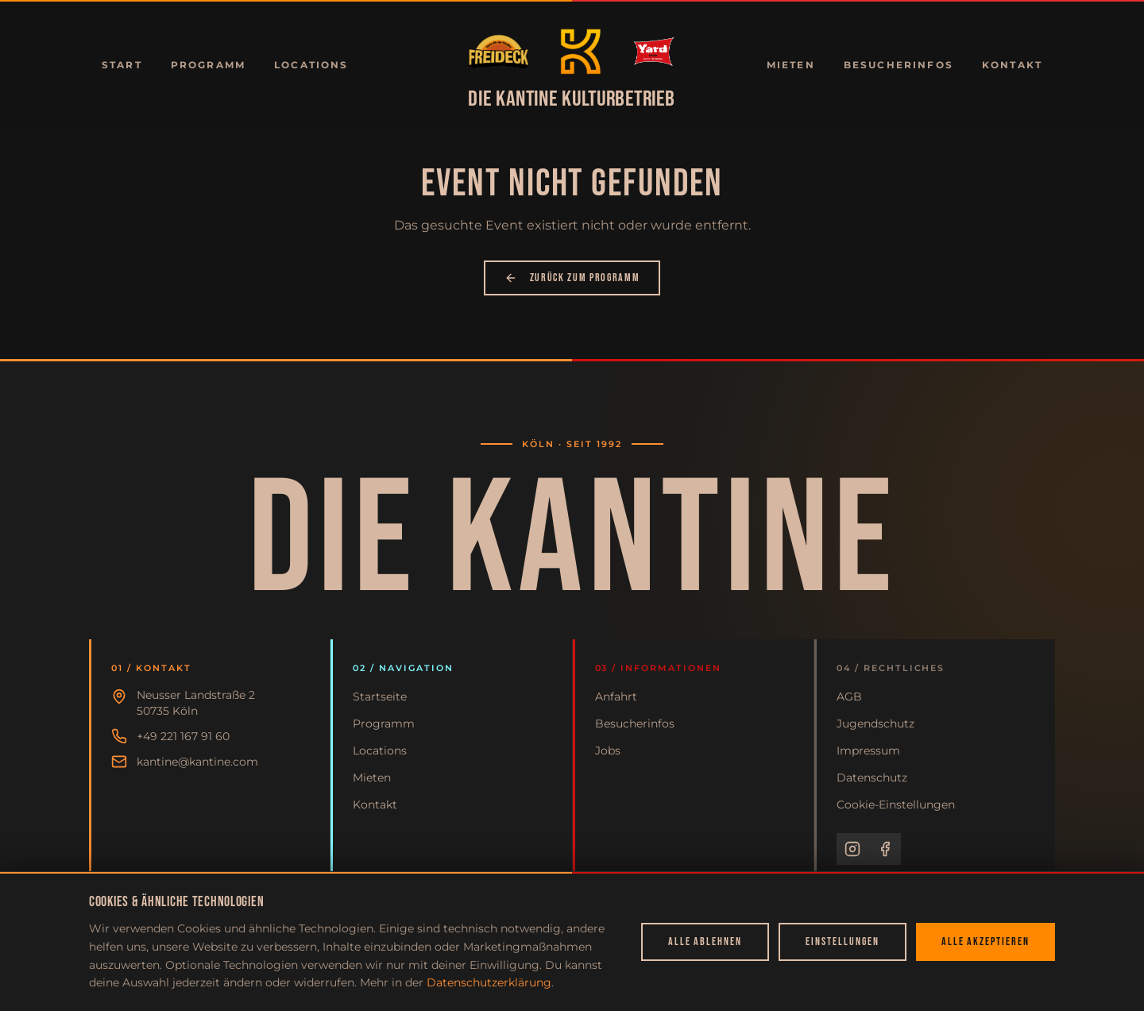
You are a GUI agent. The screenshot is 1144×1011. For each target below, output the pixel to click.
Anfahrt (616, 696)
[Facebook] (885, 849)
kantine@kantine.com (197, 761)
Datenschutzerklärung (489, 982)
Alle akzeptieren (985, 941)
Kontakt (1012, 65)
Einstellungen (842, 941)
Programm (208, 65)
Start (122, 65)
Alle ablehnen (705, 941)
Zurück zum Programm (572, 277)
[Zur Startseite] (498, 52)
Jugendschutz (875, 723)
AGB (849, 696)
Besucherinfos (898, 65)
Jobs (607, 750)
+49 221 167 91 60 (183, 736)
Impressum (868, 750)
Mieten (791, 65)
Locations (311, 65)
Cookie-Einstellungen (896, 804)
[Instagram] (852, 849)
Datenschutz (872, 777)
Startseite (380, 696)
